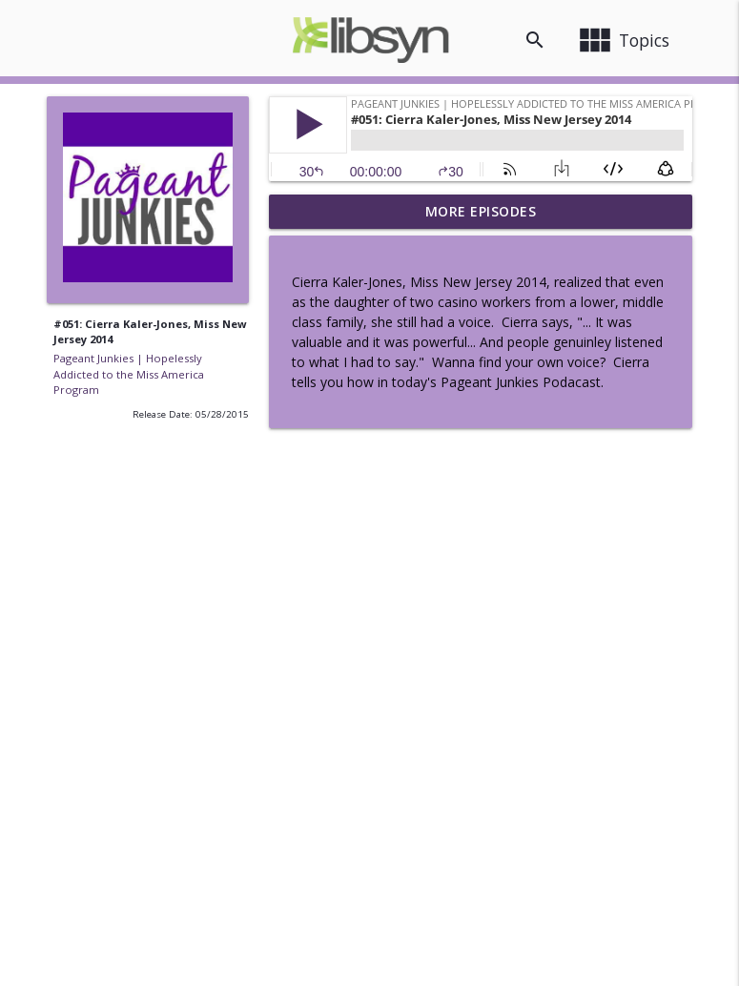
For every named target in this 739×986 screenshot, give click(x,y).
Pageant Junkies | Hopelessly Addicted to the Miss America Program (128, 374)
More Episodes (481, 211)
